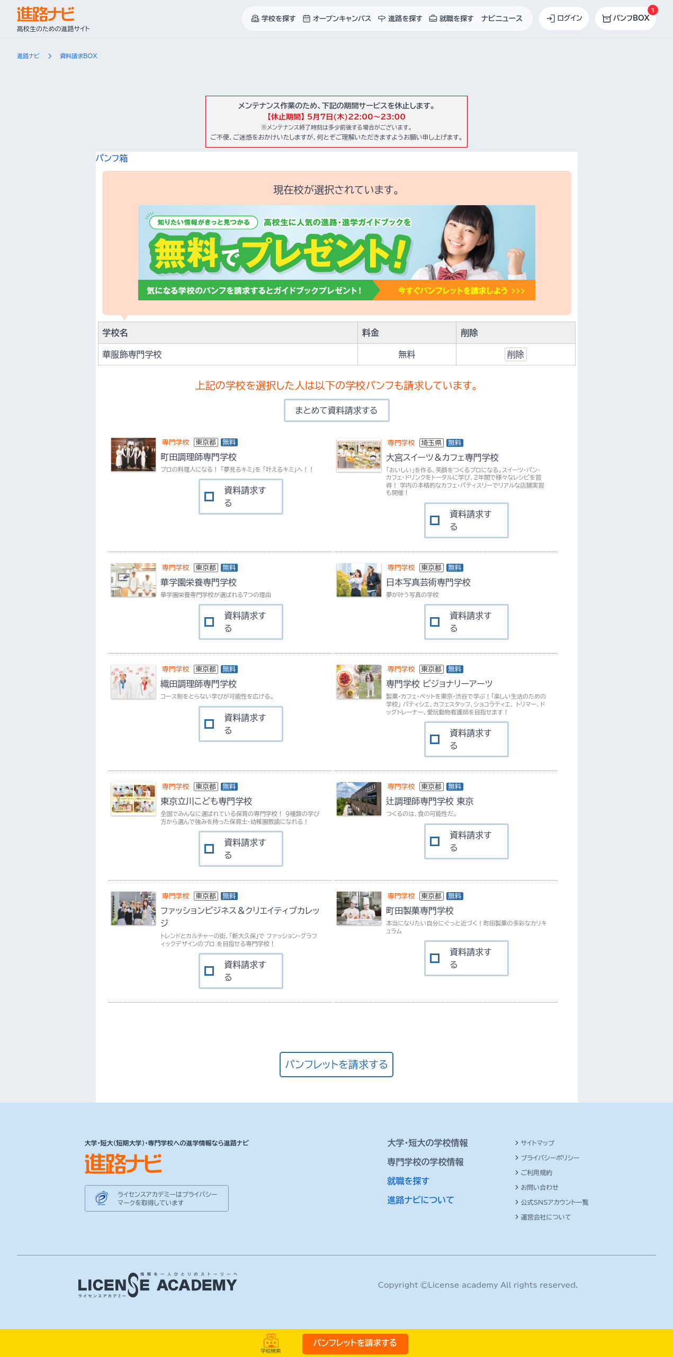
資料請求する (245, 496)
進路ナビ (28, 56)
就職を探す (409, 1181)
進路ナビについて (421, 1200)
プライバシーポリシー (547, 1157)
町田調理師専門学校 (198, 457)
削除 (515, 354)
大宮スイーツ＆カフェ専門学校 (442, 457)
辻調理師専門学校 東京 (429, 801)
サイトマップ (534, 1143)
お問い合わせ (537, 1187)
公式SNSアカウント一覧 (552, 1202)
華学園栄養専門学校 (198, 582)
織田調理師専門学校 (198, 684)
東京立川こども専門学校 (206, 801)
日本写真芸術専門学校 (428, 582)
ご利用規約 (534, 1172)
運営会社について (543, 1217)
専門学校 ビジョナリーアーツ (439, 684)
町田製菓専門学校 (420, 910)
